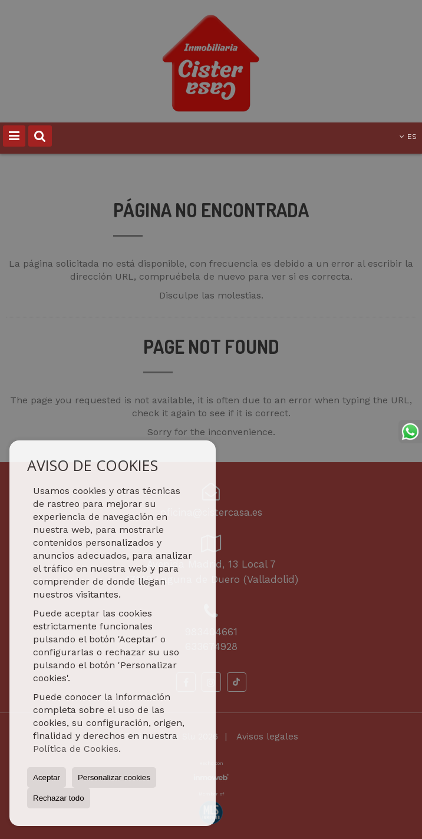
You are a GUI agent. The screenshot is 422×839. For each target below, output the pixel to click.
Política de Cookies (75, 748)
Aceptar (46, 777)
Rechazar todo (58, 798)
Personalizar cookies (114, 777)
